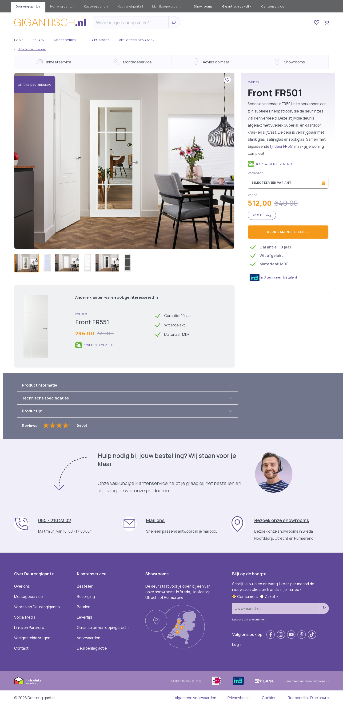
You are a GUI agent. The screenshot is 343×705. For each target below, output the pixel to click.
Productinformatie (39, 385)
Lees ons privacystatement (249, 619)
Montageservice (28, 596)
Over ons (22, 586)
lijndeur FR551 (282, 146)
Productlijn (32, 411)
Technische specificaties (45, 398)
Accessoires (65, 40)
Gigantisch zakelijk (236, 6)
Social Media (25, 617)
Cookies (269, 697)
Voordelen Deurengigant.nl (37, 606)
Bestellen (85, 586)
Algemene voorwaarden (195, 697)
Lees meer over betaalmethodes (307, 681)
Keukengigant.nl (130, 6)
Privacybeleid (239, 697)
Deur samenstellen (288, 232)
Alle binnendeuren (30, 49)
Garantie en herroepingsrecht (103, 627)
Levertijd (84, 617)
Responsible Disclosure (308, 697)
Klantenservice (272, 6)
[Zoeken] (132, 22)
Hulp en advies (97, 40)
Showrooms (203, 6)
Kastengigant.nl (96, 6)
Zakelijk (269, 596)
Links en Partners (29, 627)
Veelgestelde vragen (137, 40)
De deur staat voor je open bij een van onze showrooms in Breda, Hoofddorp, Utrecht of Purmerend (178, 592)
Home (18, 40)
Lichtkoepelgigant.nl (168, 6)
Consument (245, 596)
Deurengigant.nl (28, 6)
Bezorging (86, 596)
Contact (21, 648)
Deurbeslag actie (92, 648)
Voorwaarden (88, 637)
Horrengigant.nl (62, 6)
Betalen (83, 606)
